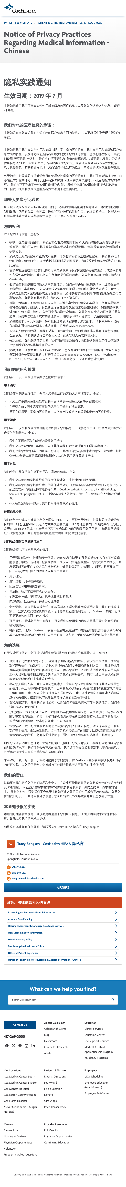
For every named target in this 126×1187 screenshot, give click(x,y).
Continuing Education (57, 1142)
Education (90, 1023)
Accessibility (106, 1174)
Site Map (93, 1174)
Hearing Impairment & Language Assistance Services (63, 926)
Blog (46, 1035)
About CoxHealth (54, 1023)
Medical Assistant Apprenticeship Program (98, 1049)
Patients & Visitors (18, 23)
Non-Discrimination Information (63, 933)
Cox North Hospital (15, 1101)
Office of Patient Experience (63, 953)
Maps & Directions (55, 1076)
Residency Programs (96, 1058)
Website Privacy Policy (63, 939)
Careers (8, 1124)
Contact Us (20, 1025)
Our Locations (12, 1070)
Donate (48, 1094)
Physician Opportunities (18, 1142)
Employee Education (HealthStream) (96, 1085)
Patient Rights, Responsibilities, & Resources (69, 23)
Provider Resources (55, 1124)
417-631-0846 (18, 867)
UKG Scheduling (93, 1076)
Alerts (47, 1053)
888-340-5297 (19, 872)
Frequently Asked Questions (20, 1154)
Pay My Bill (50, 1082)
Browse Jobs (11, 1130)
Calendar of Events (55, 1029)
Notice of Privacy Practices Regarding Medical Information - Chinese (63, 960)
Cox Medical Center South (19, 1076)
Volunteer (10, 1148)
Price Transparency (55, 1107)
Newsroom (50, 1041)
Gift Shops (50, 1101)
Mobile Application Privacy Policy (63, 946)
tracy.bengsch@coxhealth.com (28, 878)
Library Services (93, 1029)
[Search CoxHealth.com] (63, 1000)
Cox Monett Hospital (16, 1089)
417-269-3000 (14, 1036)
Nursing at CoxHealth (16, 1136)
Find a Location (53, 1089)
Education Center (94, 1035)
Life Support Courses (96, 1041)
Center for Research (56, 1047)
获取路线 (63, 887)
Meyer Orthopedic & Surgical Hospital (21, 1109)
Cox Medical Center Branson (20, 1082)
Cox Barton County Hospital (20, 1094)
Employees (90, 1070)
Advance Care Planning (63, 919)
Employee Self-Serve (96, 1093)
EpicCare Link (52, 1130)
